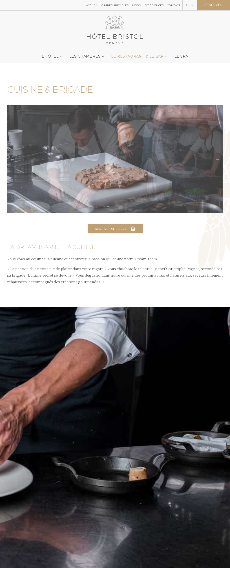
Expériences (154, 5)
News (136, 5)
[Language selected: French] (190, 5)
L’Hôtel (50, 54)
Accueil (92, 5)
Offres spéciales (115, 5)
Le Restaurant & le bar (137, 54)
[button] (12, 159)
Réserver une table (115, 228)
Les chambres (85, 54)
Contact (174, 5)
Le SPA (181, 54)
